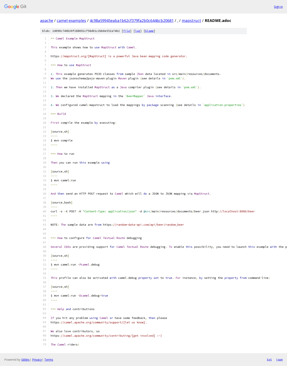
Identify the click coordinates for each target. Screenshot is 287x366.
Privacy (37, 360)
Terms (48, 360)
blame (149, 31)
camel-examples (71, 20)
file (126, 31)
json (279, 359)
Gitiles (25, 360)
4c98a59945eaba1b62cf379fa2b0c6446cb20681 (132, 20)
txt (269, 359)
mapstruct (191, 20)
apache (46, 20)
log (137, 31)
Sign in (278, 7)
